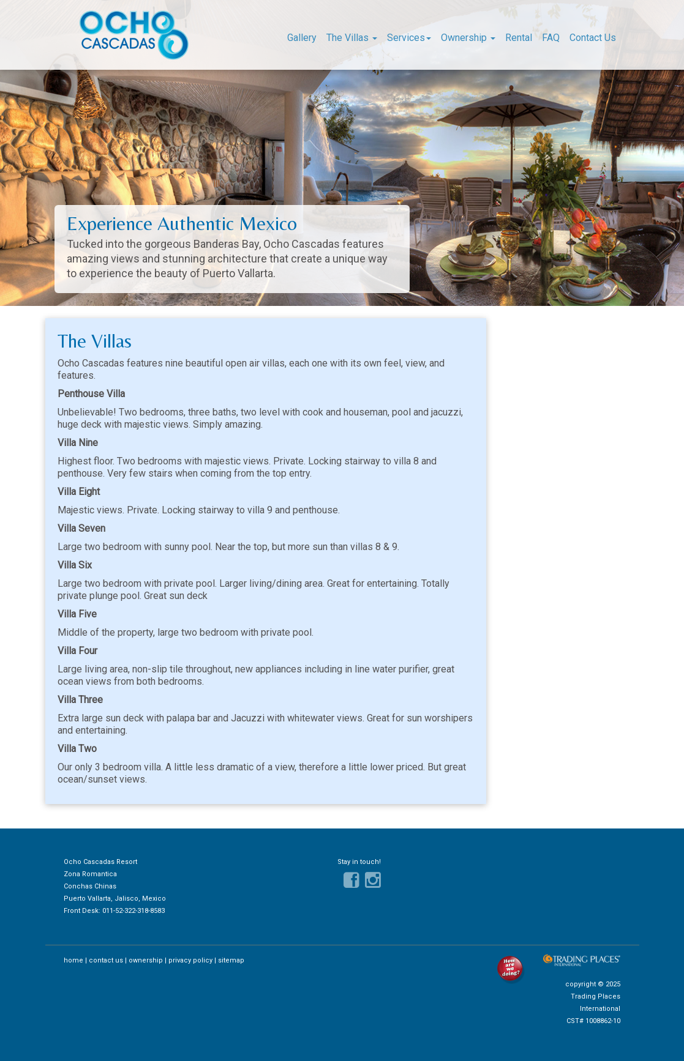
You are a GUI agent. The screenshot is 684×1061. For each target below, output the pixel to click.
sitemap (231, 960)
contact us (106, 960)
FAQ (551, 37)
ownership (146, 960)
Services (409, 37)
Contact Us (592, 37)
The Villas (351, 37)
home (73, 960)
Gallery (302, 37)
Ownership (468, 37)
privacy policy (190, 960)
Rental (518, 37)
